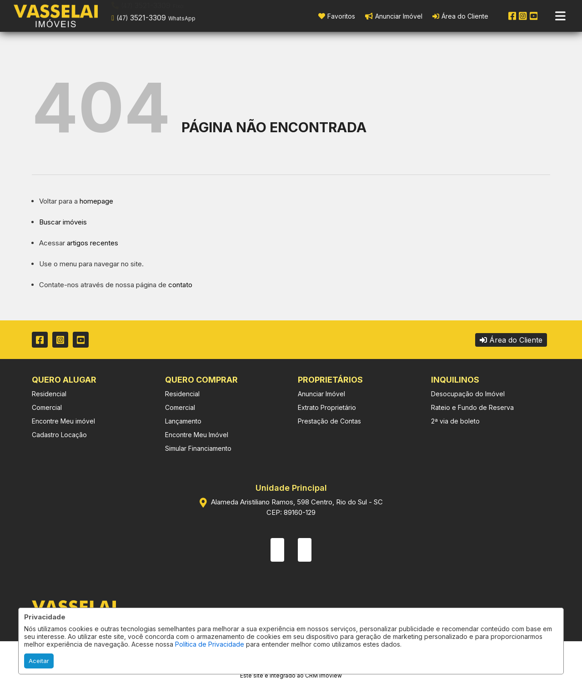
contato (180, 284)
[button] (169, 15)
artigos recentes (92, 243)
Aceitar (39, 660)
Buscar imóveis (63, 222)
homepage (96, 201)
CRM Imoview (323, 675)
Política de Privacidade (209, 644)
